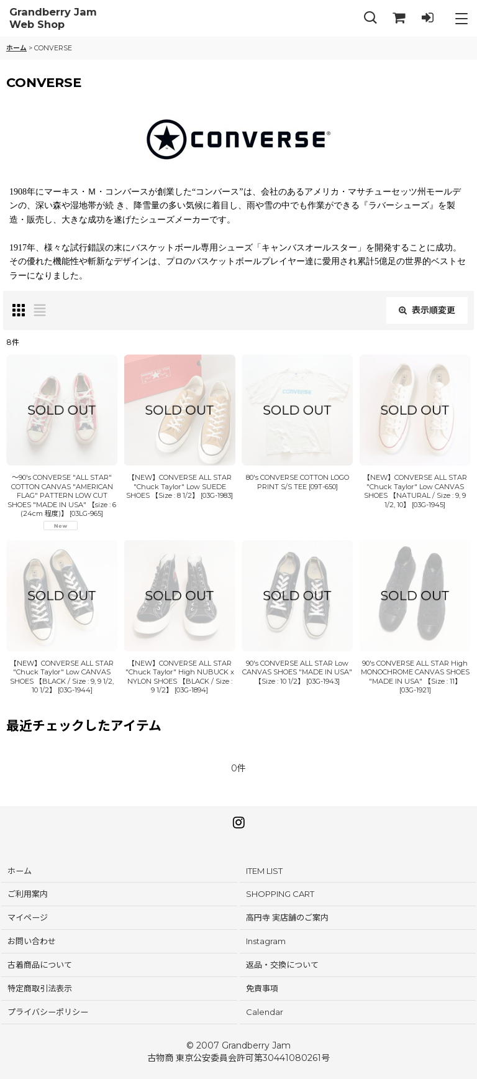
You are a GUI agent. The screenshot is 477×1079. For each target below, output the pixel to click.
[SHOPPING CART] (399, 18)
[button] (370, 18)
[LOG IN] (427, 18)
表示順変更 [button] (427, 310)
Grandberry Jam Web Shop (53, 18)
